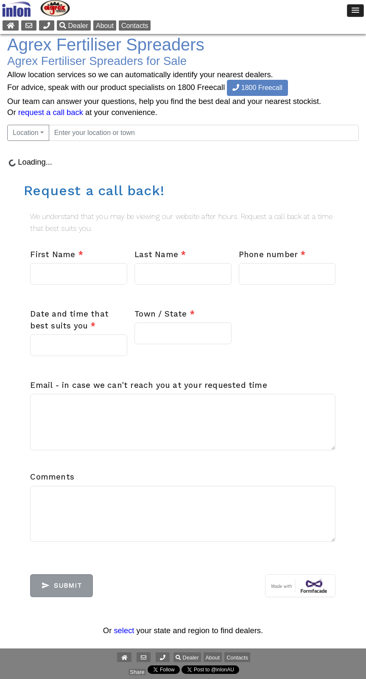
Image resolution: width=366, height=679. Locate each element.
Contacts (134, 25)
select (124, 630)
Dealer (73, 25)
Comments (52, 477)
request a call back (50, 112)
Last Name (160, 254)
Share (137, 672)
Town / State (164, 314)
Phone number (272, 254)
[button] (163, 657)
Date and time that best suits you (69, 320)
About (105, 25)
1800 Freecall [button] (257, 87)
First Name (56, 254)
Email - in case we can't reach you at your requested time (148, 385)
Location (26, 132)
